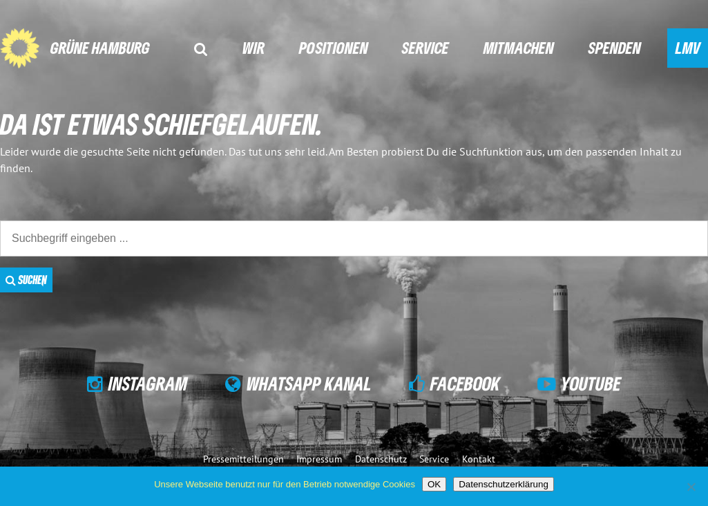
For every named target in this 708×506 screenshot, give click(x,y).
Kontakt (478, 458)
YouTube (591, 383)
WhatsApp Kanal (309, 383)
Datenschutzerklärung (503, 484)
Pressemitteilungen (243, 458)
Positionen (333, 47)
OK (434, 484)
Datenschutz (381, 458)
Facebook (465, 383)
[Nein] (691, 487)
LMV (688, 47)
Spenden (615, 47)
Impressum (319, 458)
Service (425, 47)
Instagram (148, 383)
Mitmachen (519, 47)
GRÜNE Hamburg (100, 47)
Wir (253, 47)
